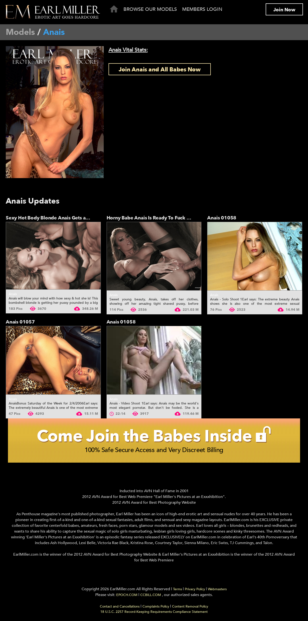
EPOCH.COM (126, 595)
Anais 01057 (20, 322)
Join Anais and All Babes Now (160, 70)
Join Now (284, 9)
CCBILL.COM (151, 595)
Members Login (202, 9)
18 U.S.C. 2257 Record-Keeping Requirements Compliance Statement (154, 611)
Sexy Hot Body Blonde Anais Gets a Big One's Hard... (65, 218)
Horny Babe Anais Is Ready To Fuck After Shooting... (165, 218)
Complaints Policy (155, 606)
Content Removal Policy (190, 606)
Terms (177, 589)
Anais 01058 (221, 218)
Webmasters (217, 589)
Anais (13, 294)
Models (20, 32)
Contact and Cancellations (120, 606)
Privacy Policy (195, 589)
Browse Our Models (150, 9)
